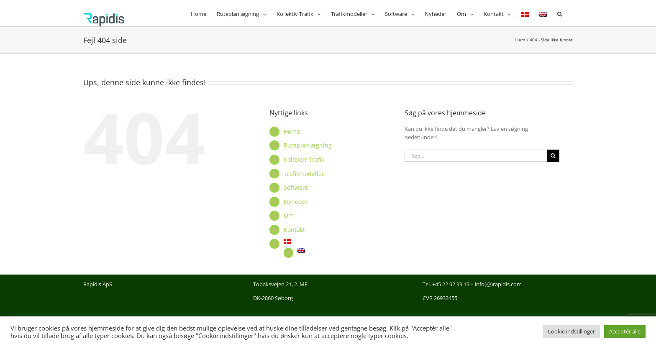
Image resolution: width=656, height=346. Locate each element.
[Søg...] (476, 156)
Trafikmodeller (304, 174)
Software (296, 187)
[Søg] (553, 156)
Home (292, 131)
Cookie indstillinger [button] (571, 331)
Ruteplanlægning (308, 145)
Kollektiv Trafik (304, 159)
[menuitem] (525, 13)
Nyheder (296, 202)
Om (289, 215)
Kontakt (294, 230)
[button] (559, 13)
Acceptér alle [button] (625, 331)
